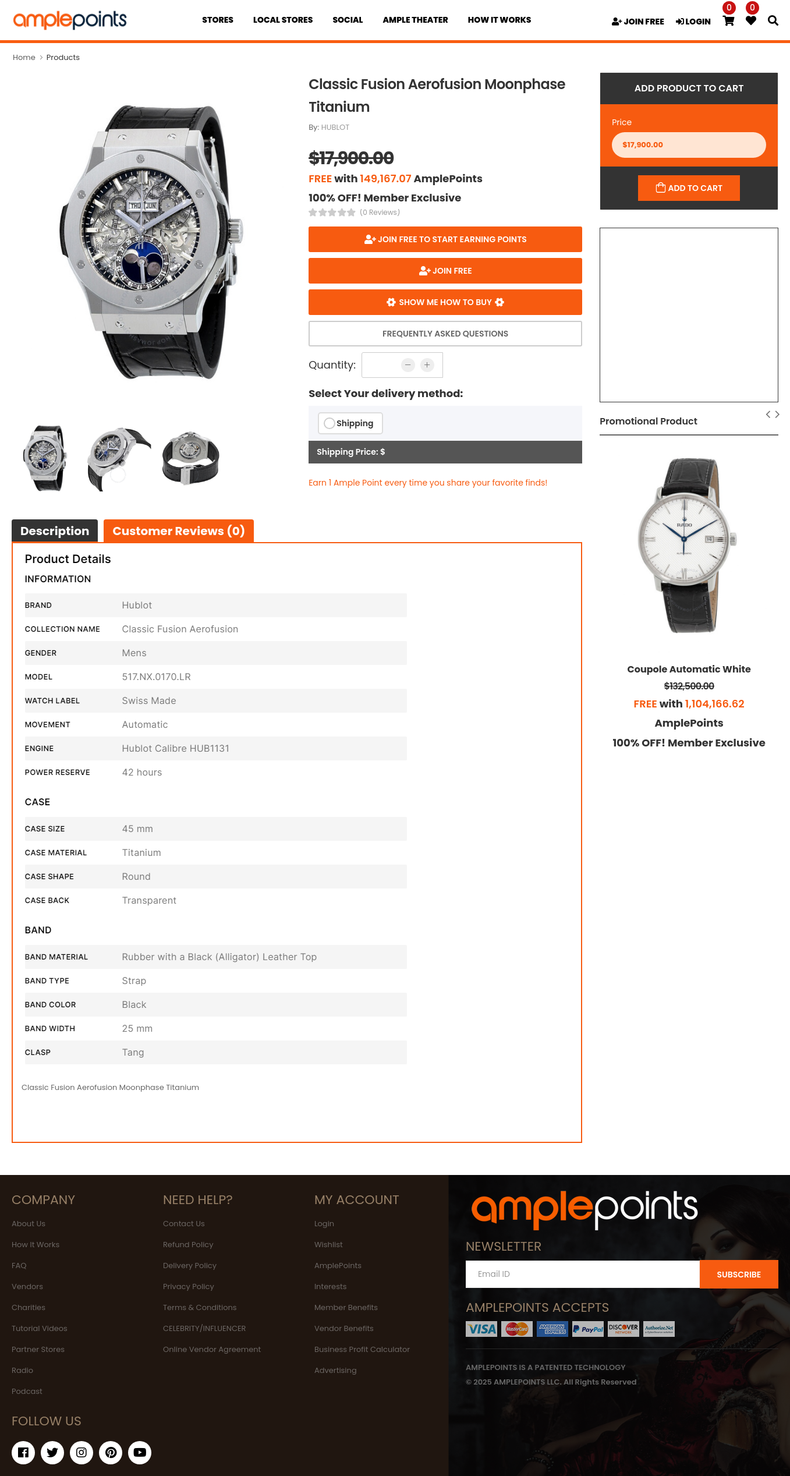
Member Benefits (346, 1307)
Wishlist (328, 1244)
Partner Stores (38, 1349)
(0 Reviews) (380, 212)
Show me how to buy (446, 302)
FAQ (19, 1265)
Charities (28, 1307)
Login (324, 1223)
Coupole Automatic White (689, 669)
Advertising (335, 1370)
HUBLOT (335, 127)
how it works (500, 20)
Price (622, 122)
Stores (217, 20)
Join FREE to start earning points (451, 239)
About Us (28, 1223)
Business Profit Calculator (362, 1349)
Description (54, 531)
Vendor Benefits (344, 1328)
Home (24, 57)
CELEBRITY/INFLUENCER (204, 1328)
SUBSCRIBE (739, 1274)
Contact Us (184, 1223)
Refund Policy (188, 1244)
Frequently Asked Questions (445, 333)
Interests (330, 1286)
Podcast (27, 1391)
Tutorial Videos (40, 1328)
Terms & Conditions (200, 1307)
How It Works (35, 1244)
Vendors (27, 1286)
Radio (22, 1370)
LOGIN (693, 21)
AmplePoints (338, 1265)
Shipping (354, 423)
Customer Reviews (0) (178, 531)
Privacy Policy (188, 1286)
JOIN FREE (638, 21)
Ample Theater (415, 20)
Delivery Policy (190, 1265)
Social (347, 20)
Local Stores (283, 20)
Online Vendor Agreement (212, 1349)
